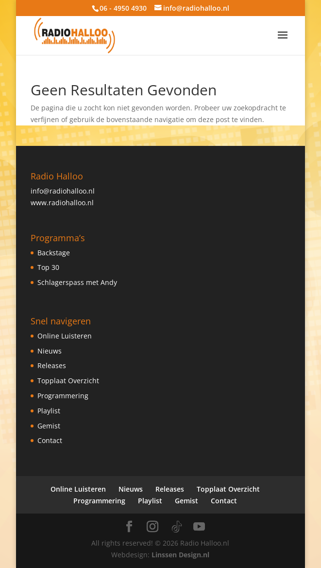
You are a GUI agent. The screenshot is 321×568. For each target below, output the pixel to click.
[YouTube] (199, 527)
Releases (51, 365)
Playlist (48, 410)
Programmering (62, 395)
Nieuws (49, 350)
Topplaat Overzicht (68, 380)
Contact (49, 440)
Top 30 (48, 267)
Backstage (53, 252)
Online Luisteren (64, 335)
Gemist (48, 425)
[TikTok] (176, 527)
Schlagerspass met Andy (77, 282)
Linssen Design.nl (180, 554)
